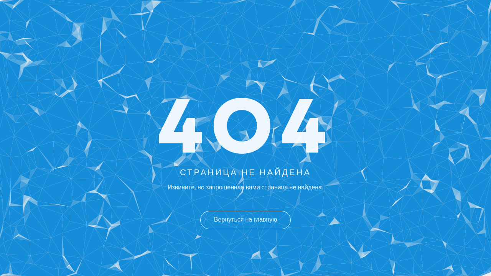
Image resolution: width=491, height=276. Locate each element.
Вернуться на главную (245, 220)
